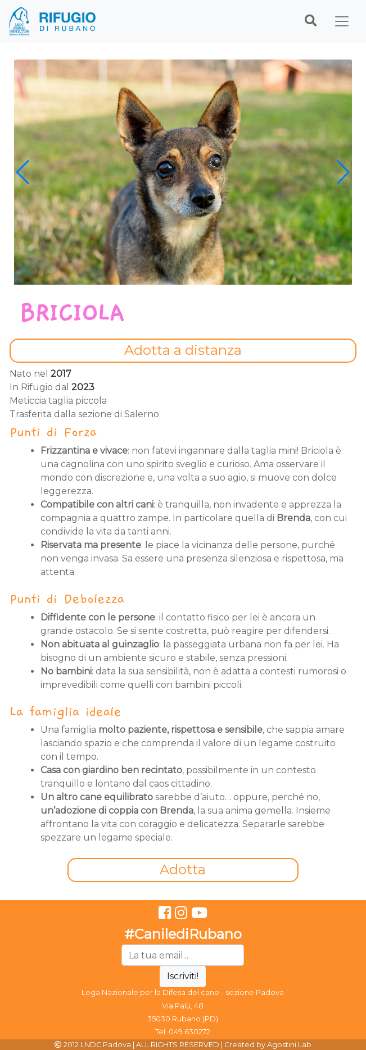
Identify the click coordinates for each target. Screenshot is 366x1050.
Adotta (183, 869)
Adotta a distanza (183, 350)
